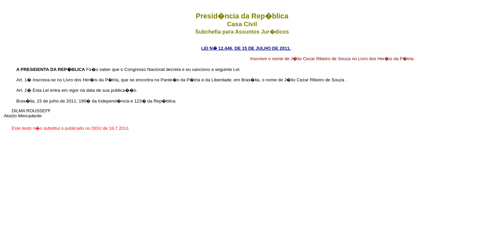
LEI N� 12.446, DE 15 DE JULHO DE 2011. (246, 48)
